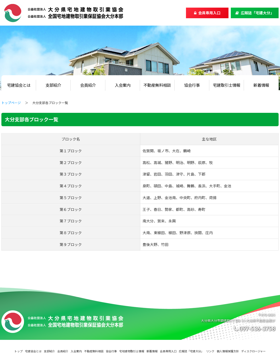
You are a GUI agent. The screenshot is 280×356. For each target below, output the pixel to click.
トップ (18, 351)
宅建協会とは (18, 85)
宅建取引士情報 (226, 85)
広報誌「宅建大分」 (257, 13)
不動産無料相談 (157, 85)
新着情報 (261, 85)
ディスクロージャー (253, 351)
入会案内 (123, 85)
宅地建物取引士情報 (131, 351)
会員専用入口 (209, 13)
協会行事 (192, 85)
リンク (210, 351)
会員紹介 (88, 85)
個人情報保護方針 (228, 351)
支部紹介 (53, 85)
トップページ (11, 103)
